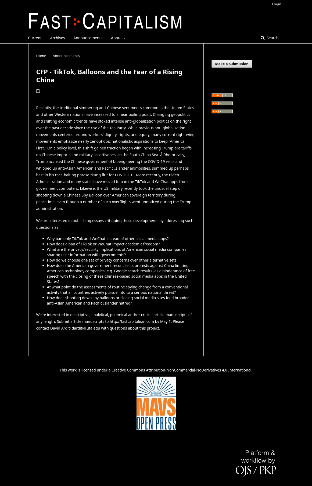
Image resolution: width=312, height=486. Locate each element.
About (117, 37)
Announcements (87, 37)
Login (276, 4)
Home (41, 55)
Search (272, 37)
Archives (57, 37)
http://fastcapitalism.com (132, 321)
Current (35, 37)
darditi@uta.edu (86, 328)
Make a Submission (232, 63)
